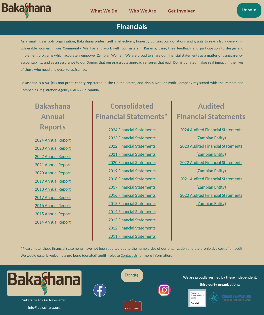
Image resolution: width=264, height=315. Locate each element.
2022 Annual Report (53, 156)
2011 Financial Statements (131, 236)
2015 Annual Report (53, 213)
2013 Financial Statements (131, 220)
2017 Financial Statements (131, 187)
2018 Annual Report (53, 189)
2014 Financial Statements (131, 211)
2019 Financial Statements (131, 170)
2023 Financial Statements (131, 137)
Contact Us (129, 255)
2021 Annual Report (53, 164)
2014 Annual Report (53, 222)
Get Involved (182, 11)
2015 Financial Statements (131, 203)
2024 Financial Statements (131, 129)
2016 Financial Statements (131, 195)
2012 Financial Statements (131, 228)
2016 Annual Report (53, 205)
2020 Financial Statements (131, 162)
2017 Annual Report (53, 197)
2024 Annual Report (53, 140)
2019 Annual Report (53, 181)
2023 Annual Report (53, 148)
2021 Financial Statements (131, 154)
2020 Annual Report (53, 172)
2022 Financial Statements (131, 146)
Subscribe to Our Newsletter (44, 300)
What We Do (104, 11)
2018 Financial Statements (131, 178)
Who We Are (142, 11)
